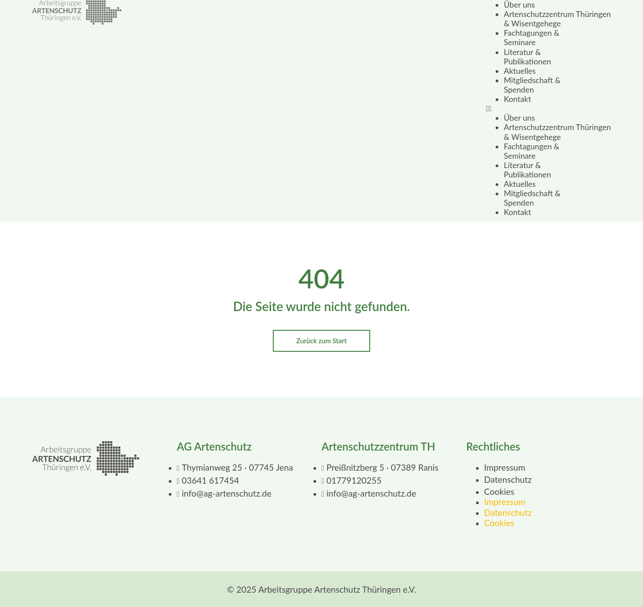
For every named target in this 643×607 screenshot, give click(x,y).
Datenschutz (508, 479)
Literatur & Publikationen (527, 56)
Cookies (499, 491)
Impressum (504, 467)
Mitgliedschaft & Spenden (532, 85)
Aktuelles (519, 71)
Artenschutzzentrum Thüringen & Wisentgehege (557, 18)
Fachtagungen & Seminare (531, 37)
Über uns (519, 4)
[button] (548, 108)
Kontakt (517, 99)
